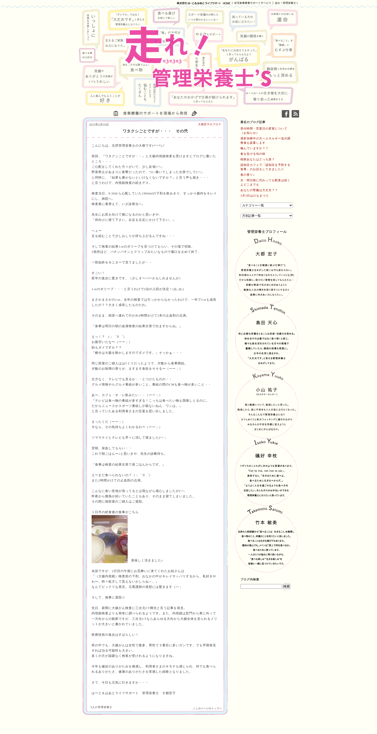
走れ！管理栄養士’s (286, 2)
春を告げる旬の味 (252, 154)
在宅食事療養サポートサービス (252, 2)
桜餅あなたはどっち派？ (257, 159)
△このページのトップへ (207, 708)
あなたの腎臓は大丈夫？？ (259, 190)
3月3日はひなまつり (254, 195)
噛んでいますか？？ (254, 148)
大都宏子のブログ (209, 124)
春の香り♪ (247, 174)
